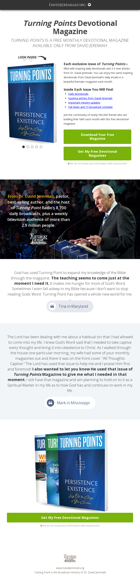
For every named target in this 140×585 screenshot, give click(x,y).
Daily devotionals (78, 94)
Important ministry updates (84, 102)
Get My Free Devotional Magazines (97, 153)
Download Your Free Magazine (97, 136)
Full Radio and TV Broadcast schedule (90, 107)
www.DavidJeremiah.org (70, 568)
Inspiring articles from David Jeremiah (90, 98)
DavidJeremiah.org (70, 4)
